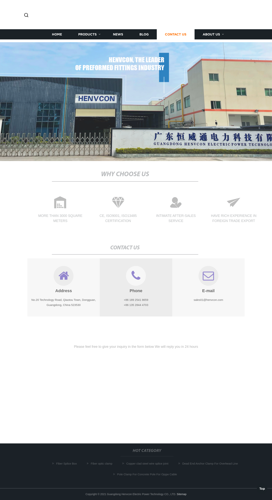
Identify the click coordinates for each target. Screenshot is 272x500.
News (118, 34)
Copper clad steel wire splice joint (148, 463)
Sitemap (181, 494)
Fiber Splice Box (67, 463)
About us (211, 34)
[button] (26, 15)
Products (87, 34)
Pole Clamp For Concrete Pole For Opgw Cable (148, 474)
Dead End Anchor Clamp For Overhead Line (211, 463)
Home (57, 34)
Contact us (175, 34)
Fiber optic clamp (102, 463)
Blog (144, 34)
